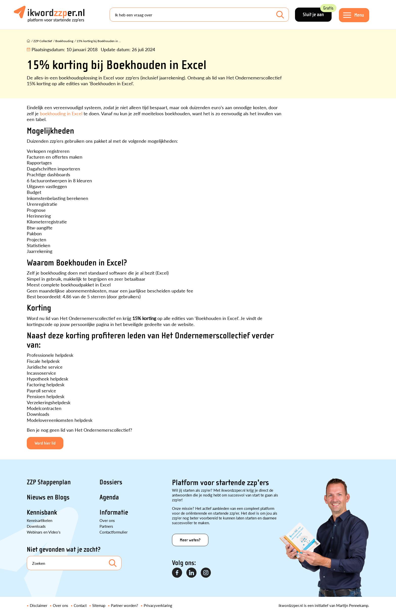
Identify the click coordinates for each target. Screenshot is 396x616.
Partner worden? (124, 605)
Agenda (109, 497)
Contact (80, 605)
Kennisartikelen (39, 520)
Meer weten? (190, 540)
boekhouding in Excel (61, 113)
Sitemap (98, 605)
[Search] (199, 15)
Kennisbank (42, 512)
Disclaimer (38, 605)
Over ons (107, 520)
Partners (106, 526)
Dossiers (111, 482)
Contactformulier (114, 532)
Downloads (36, 526)
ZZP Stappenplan (49, 482)
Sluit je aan (317, 12)
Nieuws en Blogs (48, 497)
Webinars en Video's (44, 532)
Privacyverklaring (158, 605)
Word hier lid (45, 443)
